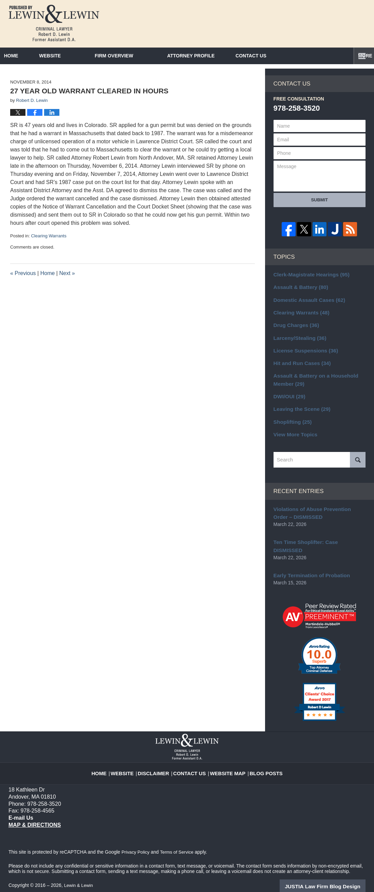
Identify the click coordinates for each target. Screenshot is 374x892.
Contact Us (192, 761)
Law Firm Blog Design (333, 878)
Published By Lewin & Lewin (329, 23)
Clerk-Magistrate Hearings (308, 288)
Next (67, 287)
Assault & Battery (298, 300)
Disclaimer (159, 761)
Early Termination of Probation (308, 568)
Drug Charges (294, 336)
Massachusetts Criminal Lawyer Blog (53, 23)
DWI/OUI (288, 402)
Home (24, 55)
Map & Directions (34, 817)
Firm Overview (140, 55)
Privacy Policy (136, 844)
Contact (290, 55)
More (359, 55)
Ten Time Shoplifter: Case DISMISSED (316, 543)
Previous (23, 287)
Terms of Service (179, 844)
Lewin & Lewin (79, 877)
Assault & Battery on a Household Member (312, 387)
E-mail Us (20, 810)
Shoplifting (291, 426)
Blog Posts (261, 761)
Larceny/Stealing (297, 347)
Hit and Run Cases (299, 371)
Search (358, 463)
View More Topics (293, 438)
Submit (319, 214)
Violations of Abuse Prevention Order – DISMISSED (318, 515)
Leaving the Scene (299, 414)
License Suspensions (303, 359)
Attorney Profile (217, 55)
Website (76, 55)
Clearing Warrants (48, 250)
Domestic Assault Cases (306, 312)
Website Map (226, 761)
